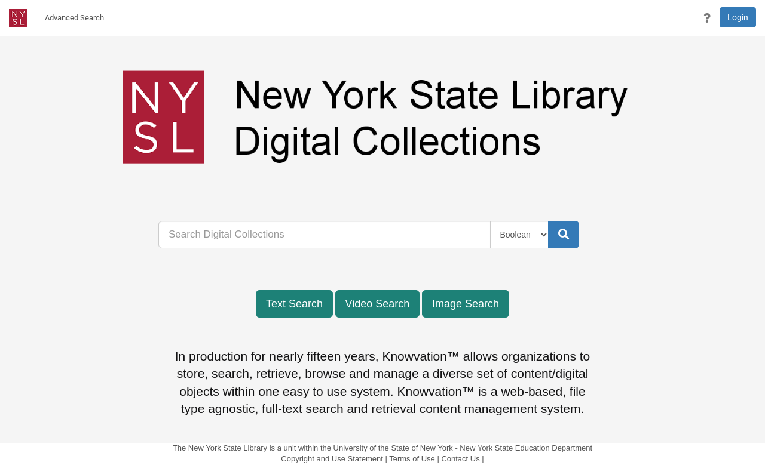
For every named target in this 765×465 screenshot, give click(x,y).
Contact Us (460, 458)
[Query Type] (520, 234)
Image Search (465, 304)
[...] (324, 234)
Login (737, 17)
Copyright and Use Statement (332, 458)
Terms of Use (412, 458)
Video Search (377, 304)
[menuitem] (74, 18)
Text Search (294, 304)
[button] (707, 18)
